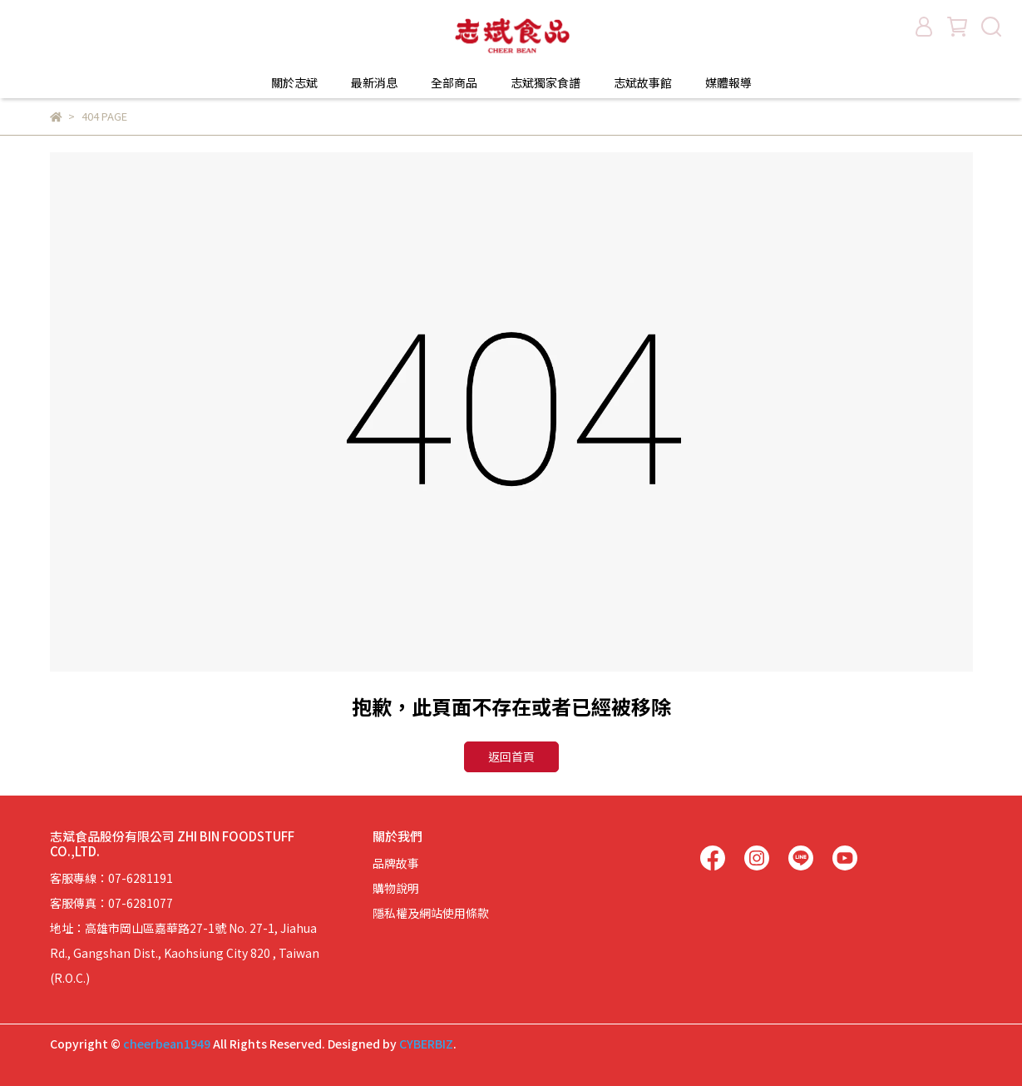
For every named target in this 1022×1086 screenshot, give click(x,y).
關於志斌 (294, 82)
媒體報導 (728, 82)
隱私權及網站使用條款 (431, 913)
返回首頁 (511, 756)
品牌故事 (396, 863)
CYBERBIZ (426, 1043)
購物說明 (396, 888)
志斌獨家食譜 (545, 82)
